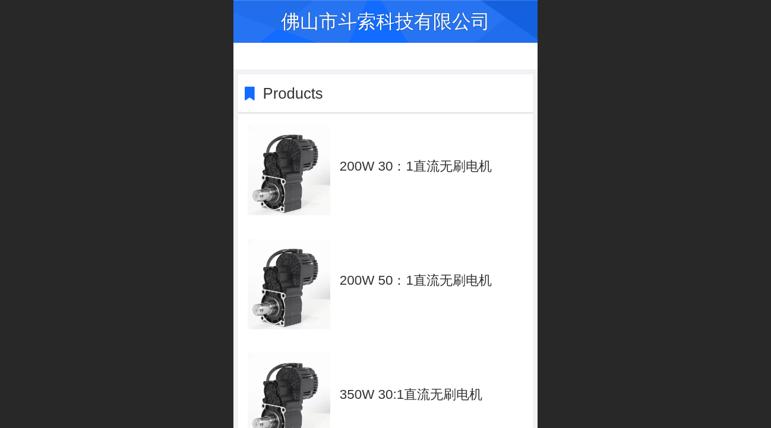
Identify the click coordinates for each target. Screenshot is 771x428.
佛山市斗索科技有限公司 (385, 21)
